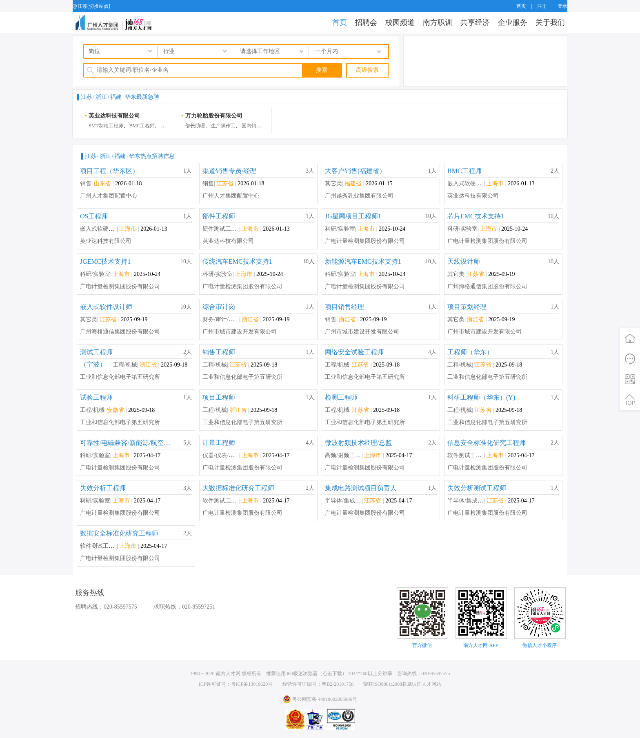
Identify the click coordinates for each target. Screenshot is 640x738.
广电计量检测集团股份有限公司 (365, 241)
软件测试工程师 (467, 455)
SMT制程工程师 (106, 126)
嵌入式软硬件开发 (470, 183)
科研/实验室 (340, 229)
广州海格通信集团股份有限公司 (487, 286)
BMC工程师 (142, 126)
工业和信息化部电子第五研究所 (120, 377)
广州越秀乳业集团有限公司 (359, 196)
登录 (562, 6)
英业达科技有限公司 (114, 116)
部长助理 (195, 126)
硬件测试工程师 (222, 229)
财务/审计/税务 (221, 319)
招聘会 (366, 22)
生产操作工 (223, 126)
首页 (521, 6)
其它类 (333, 183)
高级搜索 (367, 70)
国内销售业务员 (259, 126)
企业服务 (512, 22)
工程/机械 (125, 365)
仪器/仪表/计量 (221, 455)
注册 (542, 6)
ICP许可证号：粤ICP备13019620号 (236, 684)
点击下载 (332, 673)
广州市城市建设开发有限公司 (239, 332)
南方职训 (437, 22)
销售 (85, 183)
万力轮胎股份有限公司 (213, 116)
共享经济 (475, 22)
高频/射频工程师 (346, 455)
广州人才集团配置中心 (108, 196)
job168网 (117, 22)
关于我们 (550, 22)
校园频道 (400, 22)
